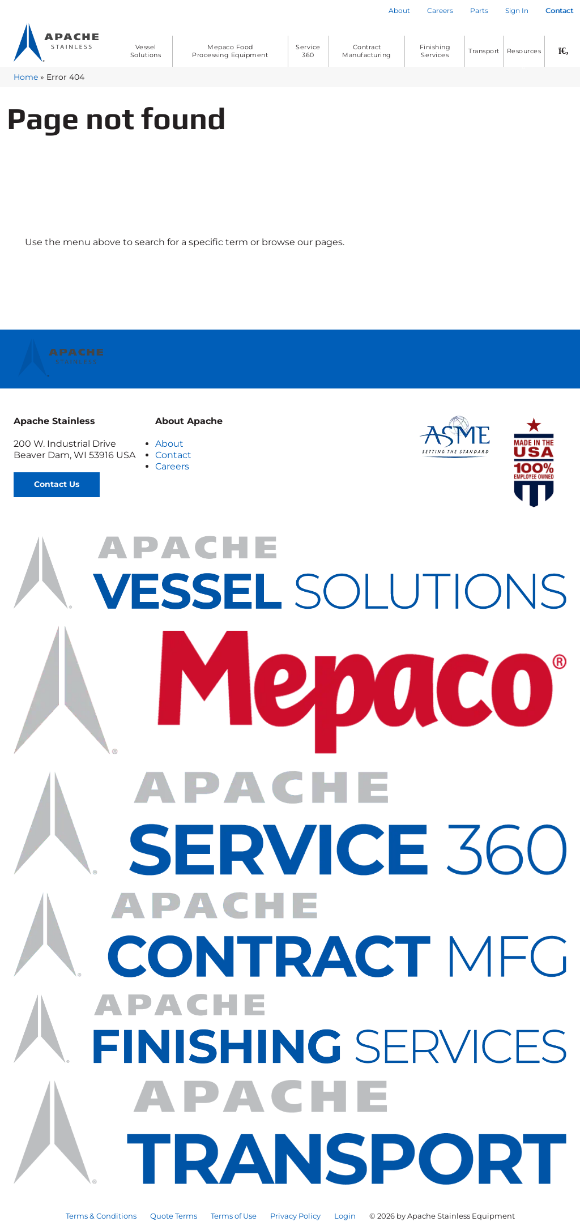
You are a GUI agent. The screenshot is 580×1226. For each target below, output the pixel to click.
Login (345, 1215)
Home (26, 77)
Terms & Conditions (101, 1215)
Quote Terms (173, 1215)
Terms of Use (234, 1215)
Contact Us (56, 484)
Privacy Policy (295, 1215)
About (169, 443)
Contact (173, 455)
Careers (172, 466)
